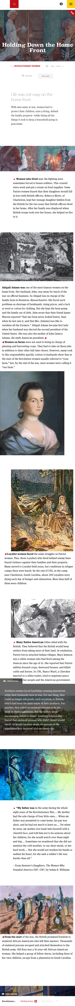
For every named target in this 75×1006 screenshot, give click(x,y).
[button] (55, 66)
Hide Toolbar (9, 994)
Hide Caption (10, 681)
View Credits (46, 76)
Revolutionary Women (27, 66)
